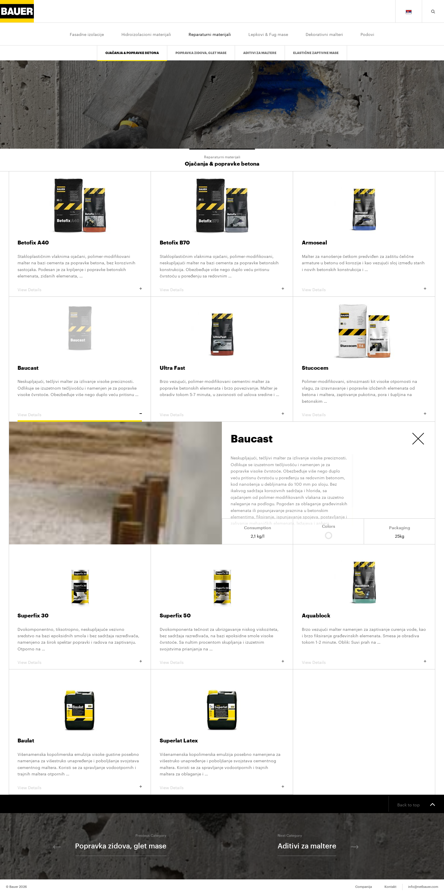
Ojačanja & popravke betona (132, 53)
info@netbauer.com (423, 886)
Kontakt (390, 886)
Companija (363, 886)
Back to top (416, 804)
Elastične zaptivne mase (316, 53)
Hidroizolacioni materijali (146, 34)
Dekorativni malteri (324, 34)
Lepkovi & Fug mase (268, 34)
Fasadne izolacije (87, 34)
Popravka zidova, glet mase (201, 53)
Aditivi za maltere (259, 53)
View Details (80, 289)
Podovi (367, 34)
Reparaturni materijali (210, 34)
